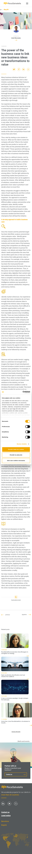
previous (5, 614)
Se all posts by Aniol (16, 600)
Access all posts (16, 731)
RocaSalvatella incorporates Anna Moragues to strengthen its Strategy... (14, 652)
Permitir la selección (16, 455)
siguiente (26, 614)
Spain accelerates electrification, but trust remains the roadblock (13, 675)
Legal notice (6, 816)
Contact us (9, 774)
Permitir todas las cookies (16, 449)
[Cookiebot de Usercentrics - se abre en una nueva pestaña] (23, 392)
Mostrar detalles (22, 444)
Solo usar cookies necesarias (16, 460)
